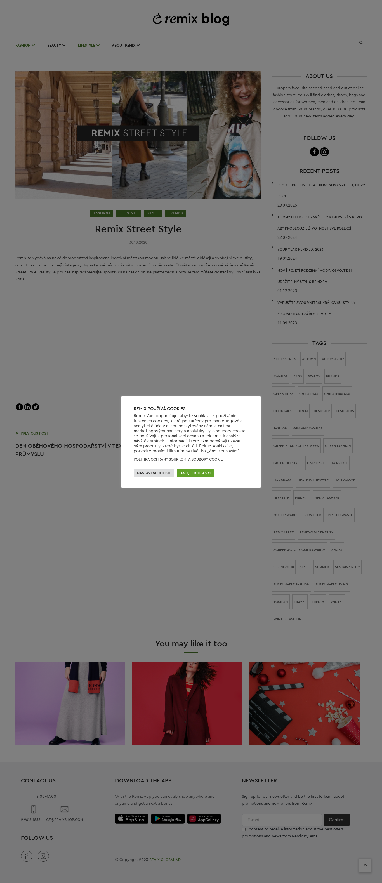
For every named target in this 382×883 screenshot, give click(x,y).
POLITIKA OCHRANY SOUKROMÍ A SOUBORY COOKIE (178, 459)
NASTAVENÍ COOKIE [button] (154, 473)
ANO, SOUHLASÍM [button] (195, 473)
